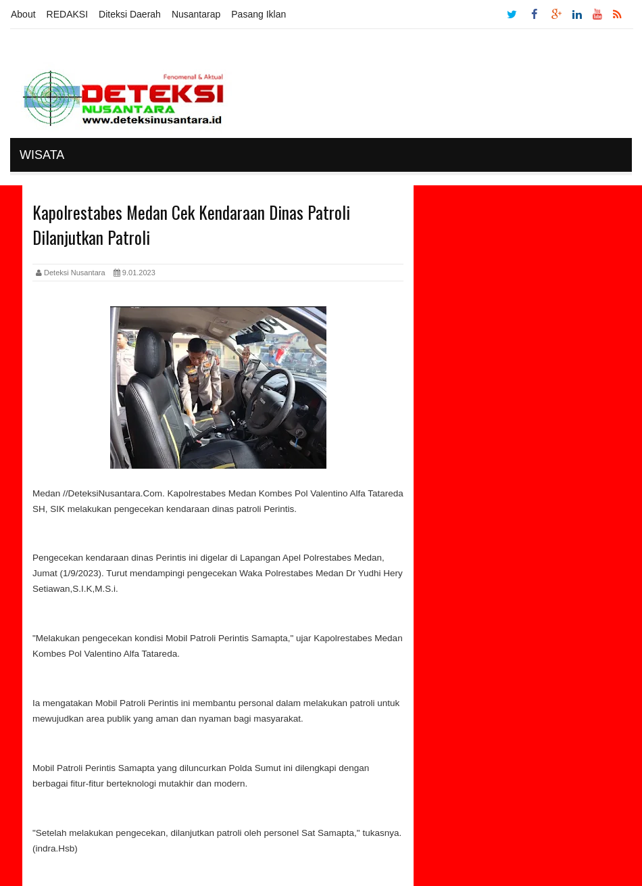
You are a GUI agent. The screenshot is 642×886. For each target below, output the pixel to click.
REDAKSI (67, 14)
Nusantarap (196, 14)
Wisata (42, 155)
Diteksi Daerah (130, 14)
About (23, 14)
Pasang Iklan (258, 14)
